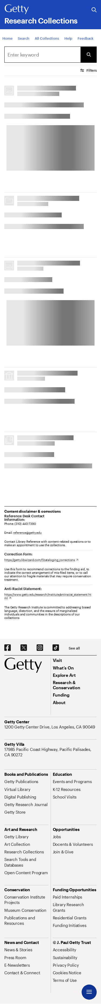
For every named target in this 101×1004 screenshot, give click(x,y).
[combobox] (42, 55)
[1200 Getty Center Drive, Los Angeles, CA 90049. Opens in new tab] (50, 727)
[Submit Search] (89, 55)
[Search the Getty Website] (94, 10)
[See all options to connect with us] (74, 648)
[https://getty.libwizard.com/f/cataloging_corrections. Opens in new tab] (41, 560)
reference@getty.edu (27, 532)
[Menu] (89, 992)
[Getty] (16, 9)
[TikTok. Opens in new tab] (56, 647)
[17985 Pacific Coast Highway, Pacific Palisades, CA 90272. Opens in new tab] (50, 752)
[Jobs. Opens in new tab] (57, 836)
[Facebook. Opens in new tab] (7, 647)
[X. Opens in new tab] (23, 647)
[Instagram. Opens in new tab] (40, 647)
